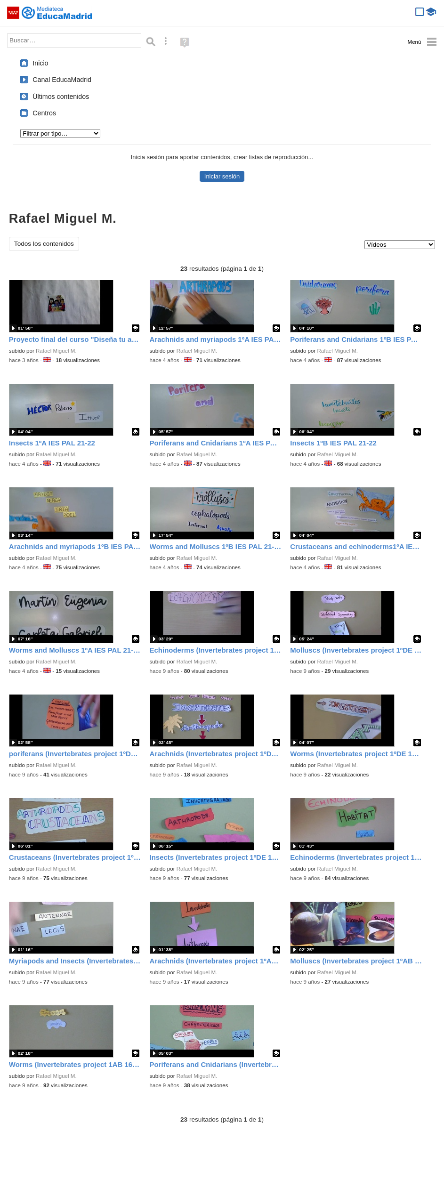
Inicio (40, 63)
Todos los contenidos (44, 243)
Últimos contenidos (60, 96)
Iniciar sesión (222, 176)
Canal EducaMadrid (61, 79)
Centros (44, 113)
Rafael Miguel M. (56, 351)
